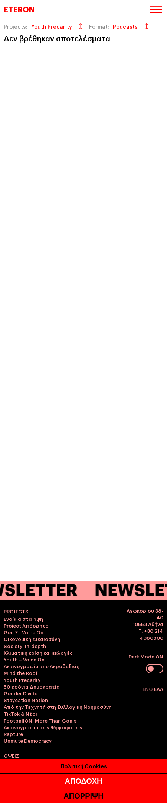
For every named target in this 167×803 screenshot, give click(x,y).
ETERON (19, 9)
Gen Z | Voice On (23, 632)
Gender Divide (20, 693)
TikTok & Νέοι (20, 713)
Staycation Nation (26, 699)
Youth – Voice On (24, 659)
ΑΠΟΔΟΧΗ (83, 791)
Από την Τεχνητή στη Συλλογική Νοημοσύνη (58, 706)
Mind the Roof (21, 672)
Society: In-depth (25, 645)
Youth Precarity (22, 679)
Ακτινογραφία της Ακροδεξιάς (41, 666)
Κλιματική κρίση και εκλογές (38, 652)
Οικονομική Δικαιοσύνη (32, 638)
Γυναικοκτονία (21, 762)
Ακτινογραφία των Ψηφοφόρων (43, 727)
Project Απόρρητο (26, 625)
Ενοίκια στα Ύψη (23, 618)
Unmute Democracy (28, 740)
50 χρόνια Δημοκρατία (32, 686)
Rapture (13, 733)
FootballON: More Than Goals (40, 720)
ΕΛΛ (158, 688)
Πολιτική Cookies (83, 776)
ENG (148, 688)
